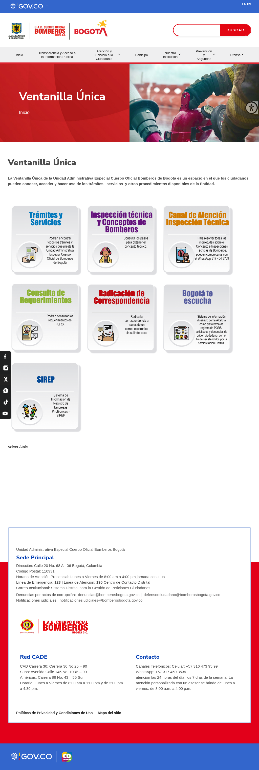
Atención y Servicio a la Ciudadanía (107, 55)
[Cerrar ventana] (251, 107)
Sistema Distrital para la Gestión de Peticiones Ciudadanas (100, 588)
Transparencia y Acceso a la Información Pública (57, 55)
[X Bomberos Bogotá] (5, 379)
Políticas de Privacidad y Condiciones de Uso (54, 713)
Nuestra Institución (172, 55)
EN (244, 4)
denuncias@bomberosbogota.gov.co (108, 594)
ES (249, 4)
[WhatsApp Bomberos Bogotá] (5, 391)
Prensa (237, 55)
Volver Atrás (18, 447)
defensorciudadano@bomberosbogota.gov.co (182, 594)
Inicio (19, 55)
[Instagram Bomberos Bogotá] (5, 368)
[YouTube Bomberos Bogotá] (5, 413)
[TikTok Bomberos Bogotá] (5, 402)
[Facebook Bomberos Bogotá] (5, 356)
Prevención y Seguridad (205, 55)
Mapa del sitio (109, 713)
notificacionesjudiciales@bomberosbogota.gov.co (101, 600)
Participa (141, 55)
